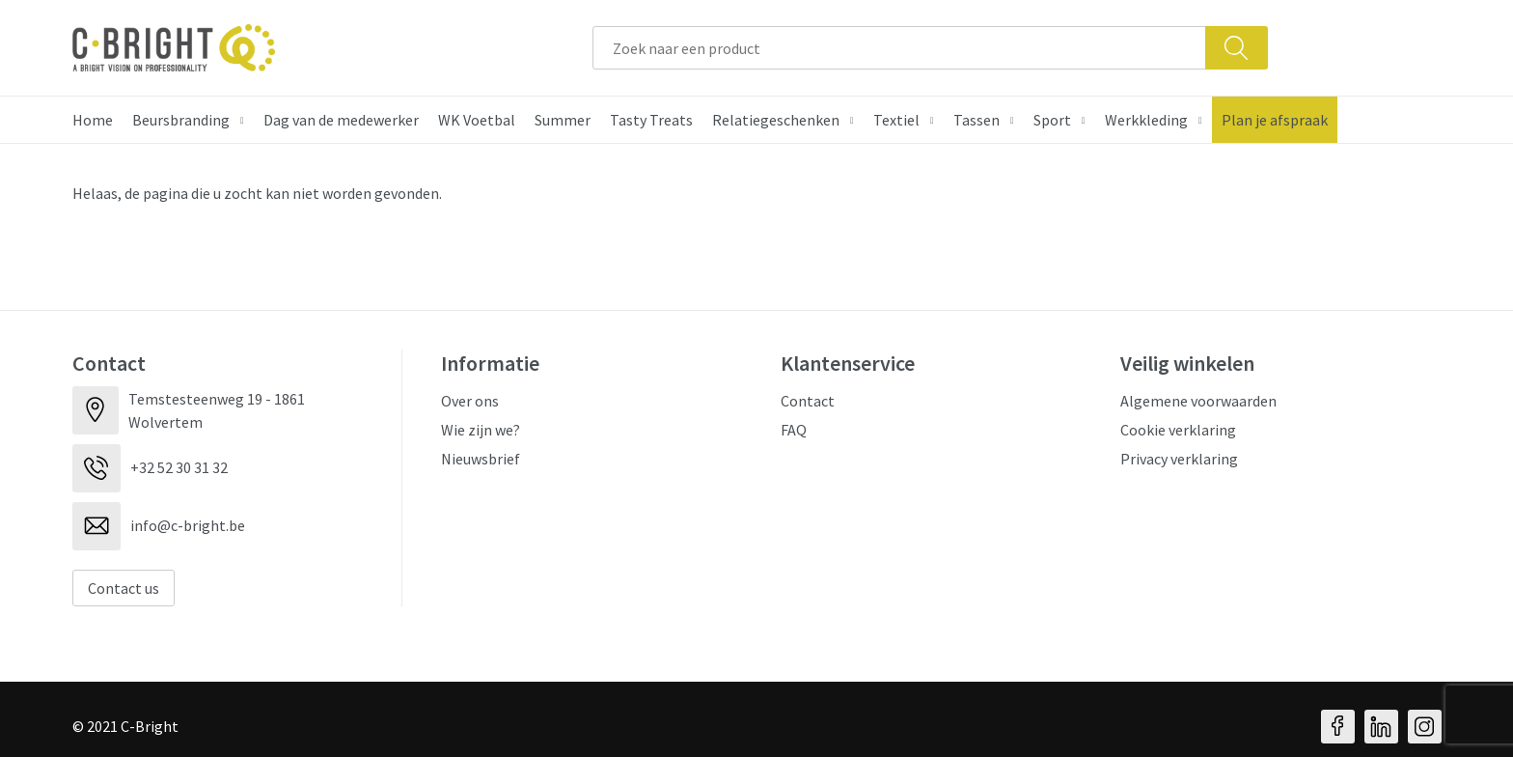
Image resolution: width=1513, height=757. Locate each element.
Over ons (470, 400)
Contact (808, 400)
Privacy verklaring (1179, 458)
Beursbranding (181, 119)
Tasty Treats (651, 119)
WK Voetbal (476, 119)
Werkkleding (1146, 119)
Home (92, 119)
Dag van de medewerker (341, 119)
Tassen (976, 119)
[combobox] (899, 48)
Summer (563, 119)
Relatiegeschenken (775, 119)
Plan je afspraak (1275, 119)
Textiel (896, 119)
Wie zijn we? (480, 429)
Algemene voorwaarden (1198, 400)
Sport (1052, 119)
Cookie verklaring (1178, 429)
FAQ (794, 429)
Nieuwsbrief (480, 458)
